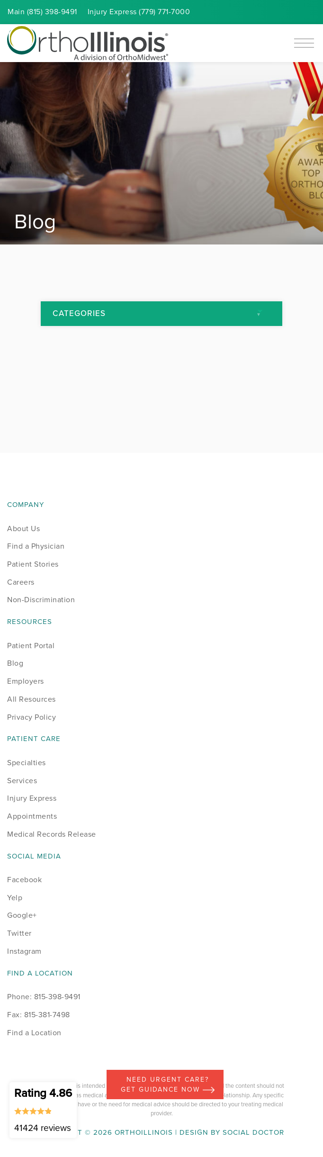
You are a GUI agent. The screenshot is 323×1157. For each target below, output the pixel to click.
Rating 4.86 (43, 1110)
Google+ (22, 915)
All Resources (31, 699)
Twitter (19, 933)
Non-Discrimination (41, 599)
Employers (25, 681)
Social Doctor (253, 1132)
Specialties (26, 762)
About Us (23, 528)
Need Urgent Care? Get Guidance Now (168, 1084)
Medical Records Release (51, 834)
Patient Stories (33, 564)
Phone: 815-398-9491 (44, 996)
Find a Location (34, 1032)
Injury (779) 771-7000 (139, 11)
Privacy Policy (31, 717)
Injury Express (31, 798)
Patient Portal (30, 645)
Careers (21, 582)
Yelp (14, 897)
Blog (15, 663)
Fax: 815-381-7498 (38, 1014)
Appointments (32, 816)
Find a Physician (35, 546)
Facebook (24, 879)
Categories (79, 313)
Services (22, 780)
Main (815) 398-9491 (42, 11)
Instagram (24, 951)
